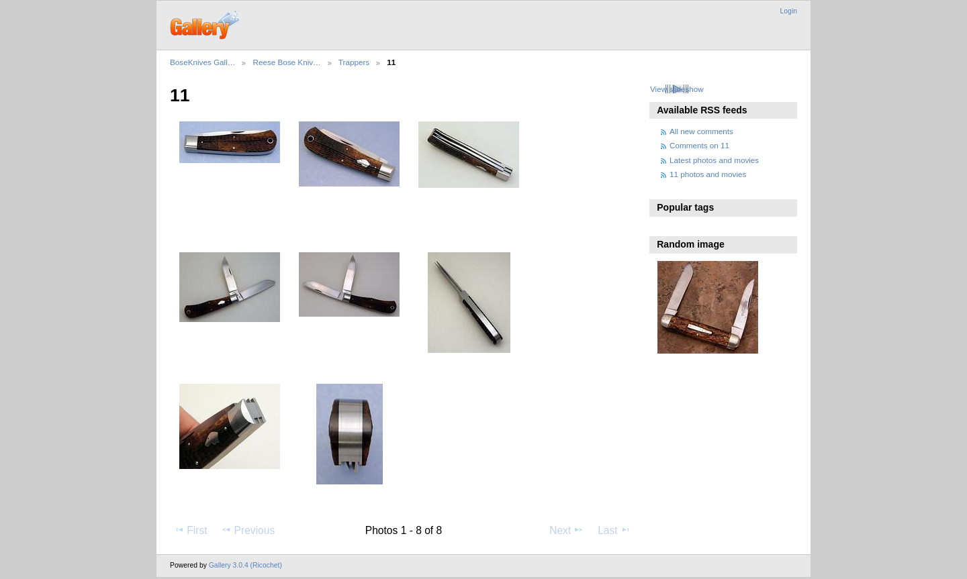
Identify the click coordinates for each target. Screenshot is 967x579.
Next (566, 530)
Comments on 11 (699, 145)
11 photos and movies (708, 174)
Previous (248, 530)
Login (788, 11)
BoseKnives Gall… (202, 62)
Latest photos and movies (714, 160)
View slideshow (677, 89)
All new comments (701, 131)
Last (614, 530)
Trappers (353, 62)
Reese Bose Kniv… (286, 62)
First (190, 530)
